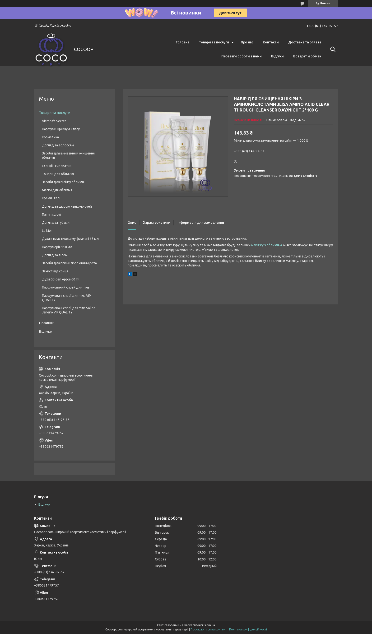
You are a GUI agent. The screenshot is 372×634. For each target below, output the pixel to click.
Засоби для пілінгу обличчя (63, 182)
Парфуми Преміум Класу (61, 129)
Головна (182, 42)
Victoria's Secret (54, 121)
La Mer (47, 231)
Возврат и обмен (307, 56)
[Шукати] (332, 49)
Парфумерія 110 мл (57, 247)
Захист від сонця (55, 271)
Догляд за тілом (55, 255)
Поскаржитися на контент (209, 629)
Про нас (247, 42)
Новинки (46, 323)
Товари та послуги (214, 42)
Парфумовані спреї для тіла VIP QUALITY (66, 298)
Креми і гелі (51, 198)
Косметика (50, 137)
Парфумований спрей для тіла (65, 287)
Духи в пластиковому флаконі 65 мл (70, 239)
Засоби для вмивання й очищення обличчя (68, 155)
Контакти (271, 42)
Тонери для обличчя (58, 174)
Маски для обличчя (57, 190)
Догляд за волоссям (58, 145)
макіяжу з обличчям (266, 245)
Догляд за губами (56, 222)
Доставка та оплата (304, 42)
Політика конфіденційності (248, 629)
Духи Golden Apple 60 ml (60, 279)
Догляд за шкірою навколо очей (67, 206)
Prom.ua (209, 625)
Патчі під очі (51, 214)
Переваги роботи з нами (241, 56)
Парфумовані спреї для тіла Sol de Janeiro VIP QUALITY (68, 310)
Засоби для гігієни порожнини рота (69, 263)
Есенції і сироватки (56, 166)
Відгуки (277, 56)
